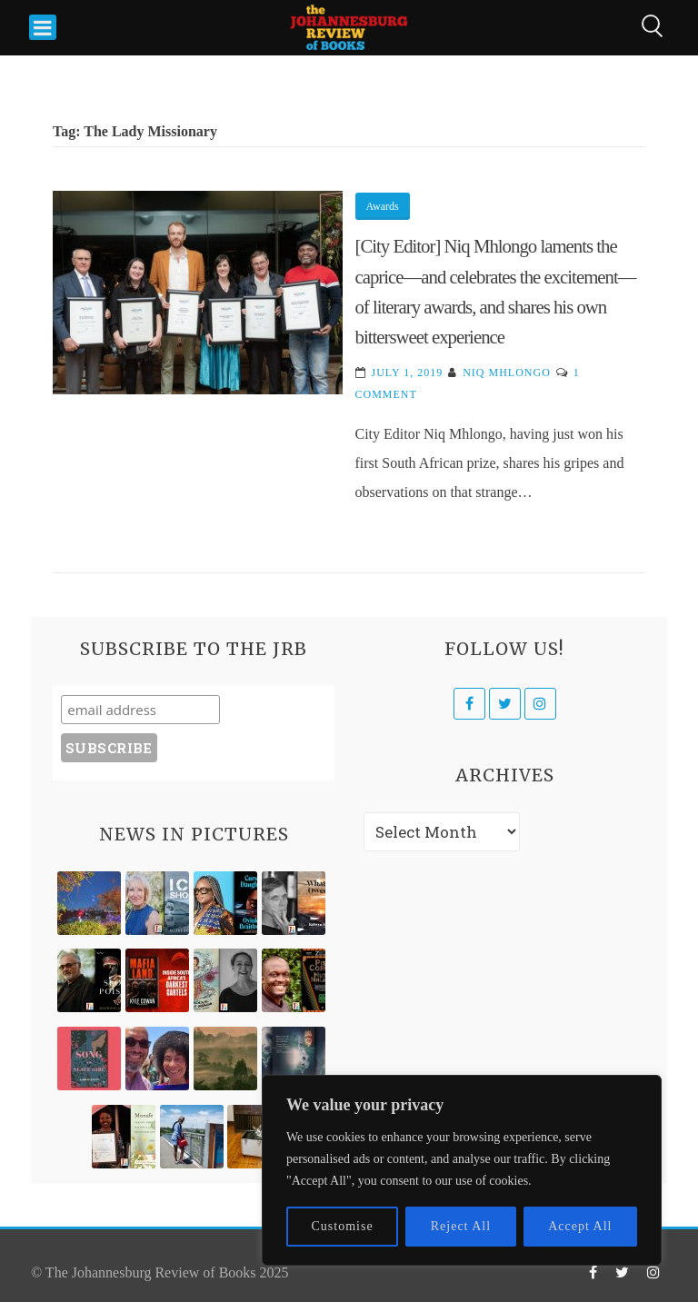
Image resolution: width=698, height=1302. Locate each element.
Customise (343, 1226)
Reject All (461, 1226)
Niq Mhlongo (507, 372)
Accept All (580, 1226)
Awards (382, 206)
